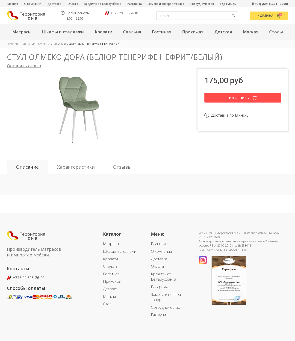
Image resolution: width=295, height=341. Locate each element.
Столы (108, 303)
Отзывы (122, 167)
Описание (27, 167)
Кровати (110, 259)
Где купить (228, 4)
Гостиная (111, 273)
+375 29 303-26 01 (122, 13)
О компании (32, 4)
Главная (12, 4)
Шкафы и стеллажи (119, 251)
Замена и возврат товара (166, 4)
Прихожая (112, 281)
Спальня (110, 266)
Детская (110, 288)
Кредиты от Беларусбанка (102, 4)
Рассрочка (134, 4)
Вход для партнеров (270, 3)
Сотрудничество (202, 4)
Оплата (73, 4)
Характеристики (76, 167)
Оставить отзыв (24, 65)
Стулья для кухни (34, 43)
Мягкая (109, 296)
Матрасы (111, 243)
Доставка (54, 4)
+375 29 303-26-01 (26, 277)
